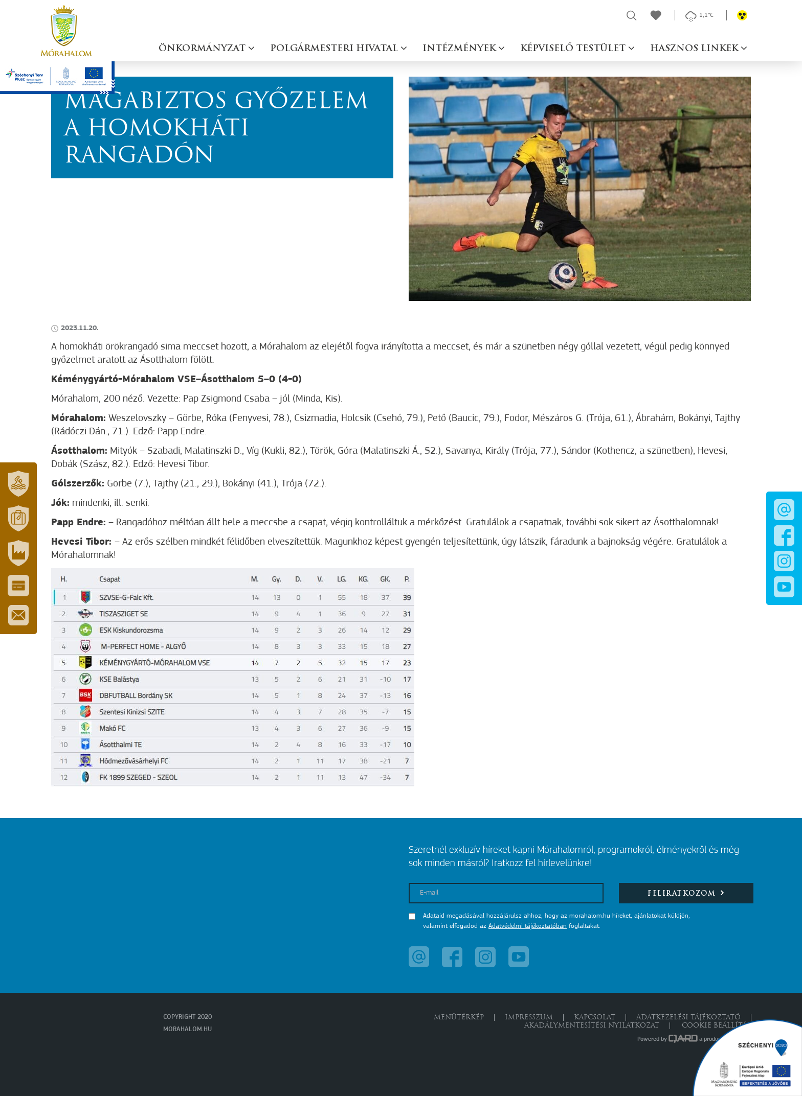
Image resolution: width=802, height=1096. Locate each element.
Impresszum (529, 1017)
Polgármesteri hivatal (335, 48)
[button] (18, 484)
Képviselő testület (574, 48)
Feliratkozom (686, 893)
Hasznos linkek (695, 48)
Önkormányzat (203, 48)
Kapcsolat (594, 1017)
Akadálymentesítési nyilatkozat (591, 1025)
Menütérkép (459, 1017)
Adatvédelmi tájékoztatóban (527, 926)
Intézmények (460, 48)
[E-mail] (506, 893)
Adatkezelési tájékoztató (688, 1017)
